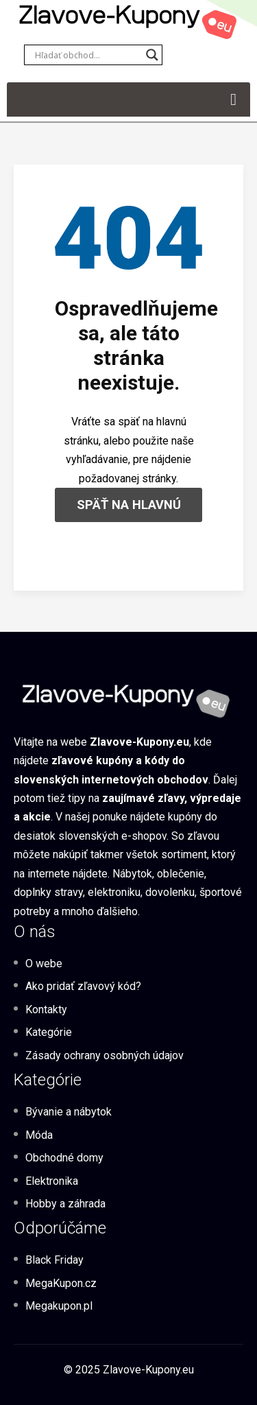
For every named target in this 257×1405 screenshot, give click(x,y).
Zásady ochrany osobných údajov (104, 1055)
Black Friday (54, 1259)
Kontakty (46, 1009)
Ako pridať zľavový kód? (83, 986)
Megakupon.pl (59, 1305)
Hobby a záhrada (65, 1203)
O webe (43, 963)
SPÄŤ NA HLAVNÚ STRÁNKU (129, 509)
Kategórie (48, 1032)
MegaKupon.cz (61, 1283)
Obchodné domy (64, 1157)
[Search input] (87, 54)
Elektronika (51, 1181)
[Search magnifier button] (152, 54)
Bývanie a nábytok (68, 1111)
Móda (39, 1135)
